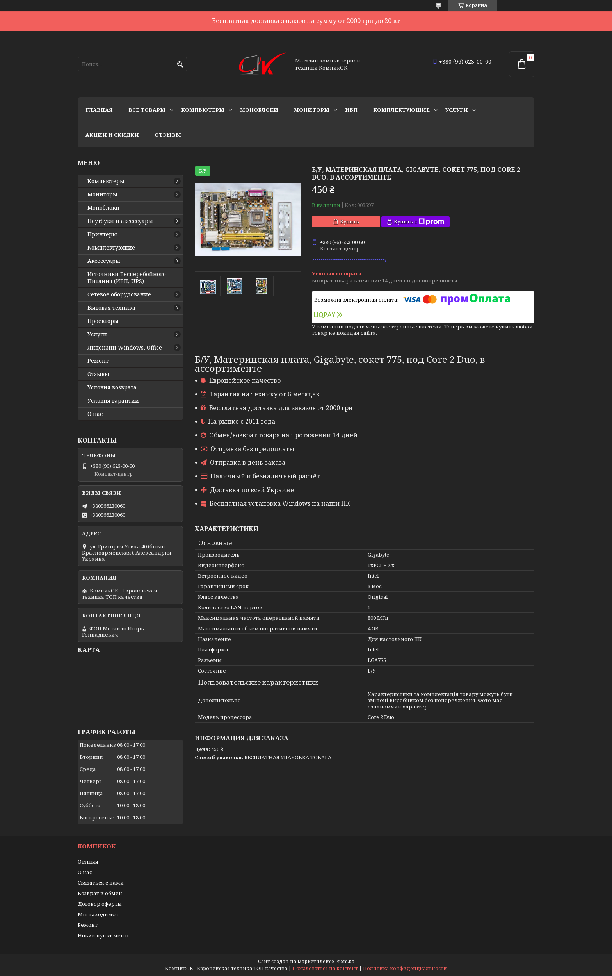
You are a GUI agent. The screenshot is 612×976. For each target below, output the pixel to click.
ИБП (351, 109)
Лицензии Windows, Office (124, 347)
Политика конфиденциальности (405, 968)
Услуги (456, 109)
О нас (95, 414)
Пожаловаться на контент (325, 968)
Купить (349, 221)
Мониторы (311, 109)
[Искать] (180, 64)
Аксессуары (103, 260)
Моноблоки (259, 109)
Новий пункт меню (103, 935)
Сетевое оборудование (119, 294)
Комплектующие (401, 109)
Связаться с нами (101, 882)
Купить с (419, 221)
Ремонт (98, 360)
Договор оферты (100, 903)
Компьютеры (202, 109)
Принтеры (102, 234)
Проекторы (103, 321)
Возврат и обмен (100, 893)
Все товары (146, 109)
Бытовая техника (111, 307)
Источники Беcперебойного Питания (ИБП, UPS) (126, 278)
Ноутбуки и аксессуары (120, 221)
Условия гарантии (113, 400)
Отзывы (168, 134)
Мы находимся (98, 914)
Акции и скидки (112, 134)
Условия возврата (112, 387)
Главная (99, 109)
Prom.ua (344, 961)
